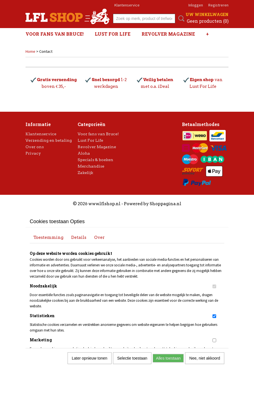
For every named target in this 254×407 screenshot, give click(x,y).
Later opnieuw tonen (89, 358)
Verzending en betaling (49, 140)
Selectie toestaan (132, 358)
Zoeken (180, 18)
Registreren (218, 5)
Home (30, 51)
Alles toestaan (168, 358)
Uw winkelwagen (207, 14)
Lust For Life (112, 34)
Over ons (35, 147)
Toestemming (48, 237)
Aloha (84, 153)
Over (99, 237)
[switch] (214, 286)
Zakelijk (85, 172)
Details (78, 237)
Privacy (33, 153)
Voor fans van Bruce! (55, 34)
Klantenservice (127, 5)
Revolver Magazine (168, 34)
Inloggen (195, 5)
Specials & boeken (95, 159)
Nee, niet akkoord (204, 358)
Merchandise (91, 166)
